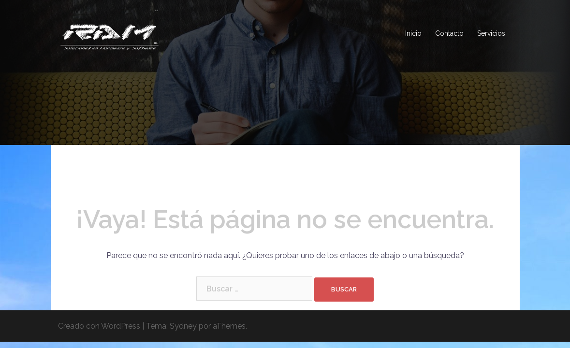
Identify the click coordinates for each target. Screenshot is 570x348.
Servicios (491, 33)
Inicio (413, 33)
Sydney (183, 326)
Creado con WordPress (99, 326)
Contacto (449, 33)
